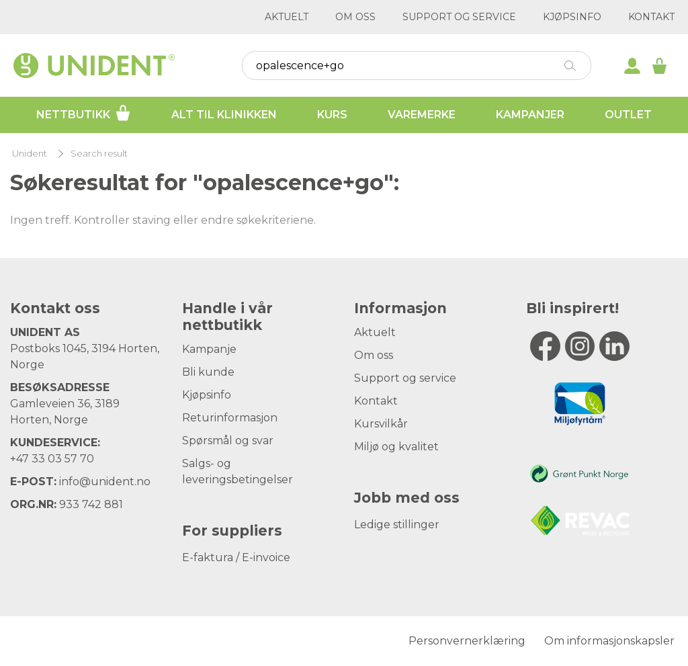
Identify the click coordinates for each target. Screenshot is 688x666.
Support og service (459, 17)
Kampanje (209, 349)
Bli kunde (208, 372)
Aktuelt (286, 17)
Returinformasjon (229, 417)
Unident (29, 153)
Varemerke (422, 114)
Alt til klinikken (224, 114)
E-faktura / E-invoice (236, 557)
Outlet (628, 114)
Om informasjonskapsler (609, 640)
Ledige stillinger (396, 524)
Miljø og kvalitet (396, 446)
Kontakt (651, 17)
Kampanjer (530, 114)
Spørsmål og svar (227, 440)
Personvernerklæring (466, 640)
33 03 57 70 (63, 458)
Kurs (332, 114)
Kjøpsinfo (572, 17)
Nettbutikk (83, 113)
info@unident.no (104, 481)
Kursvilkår (381, 423)
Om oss (355, 17)
